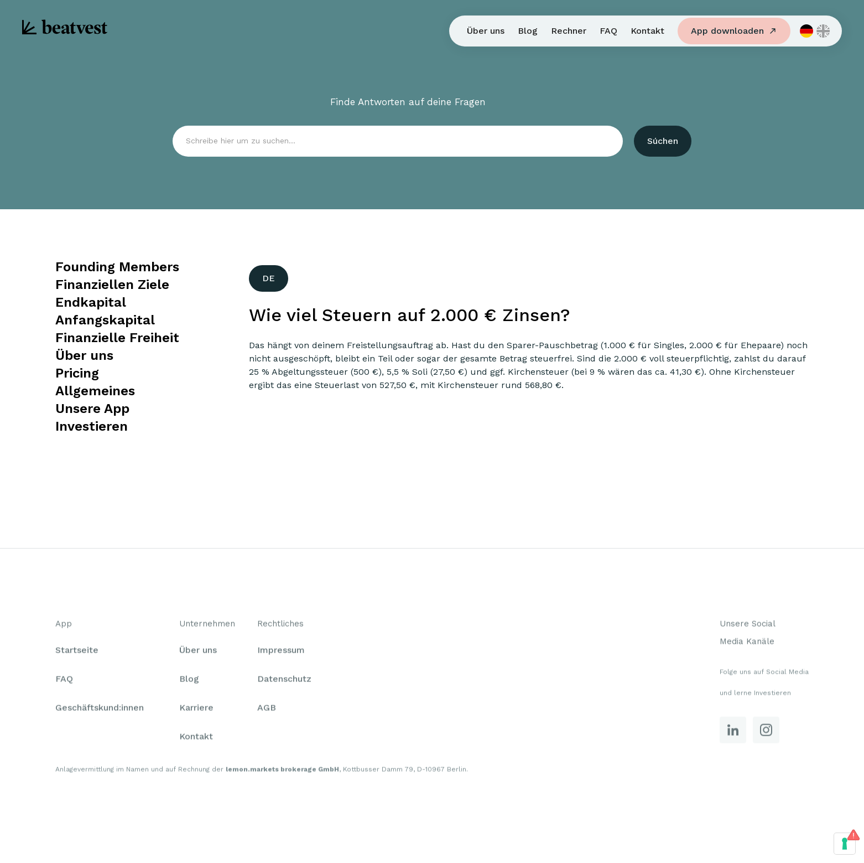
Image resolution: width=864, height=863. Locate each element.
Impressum (281, 652)
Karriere (196, 710)
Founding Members (117, 267)
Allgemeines (95, 391)
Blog (528, 30)
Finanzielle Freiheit (117, 337)
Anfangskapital (105, 320)
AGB (266, 710)
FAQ (608, 30)
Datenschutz (284, 681)
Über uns (485, 30)
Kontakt (647, 30)
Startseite (76, 652)
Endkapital (90, 302)
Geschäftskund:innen (99, 710)
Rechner (568, 30)
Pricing (77, 373)
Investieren (91, 426)
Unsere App (92, 408)
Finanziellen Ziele (112, 284)
